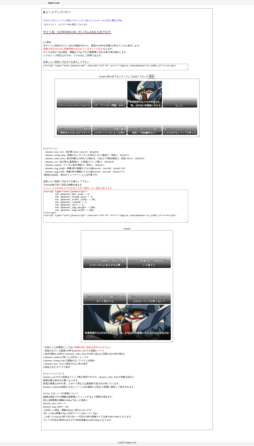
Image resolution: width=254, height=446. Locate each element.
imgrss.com (54, 2)
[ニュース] (60, 20)
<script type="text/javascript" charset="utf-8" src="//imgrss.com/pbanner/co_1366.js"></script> (124, 67)
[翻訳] (113, 20)
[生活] (108, 20)
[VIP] (53, 20)
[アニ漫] (84, 20)
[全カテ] (46, 20)
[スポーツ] (76, 20)
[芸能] (68, 20)
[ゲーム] (92, 20)
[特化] (119, 20)
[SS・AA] (101, 20)
